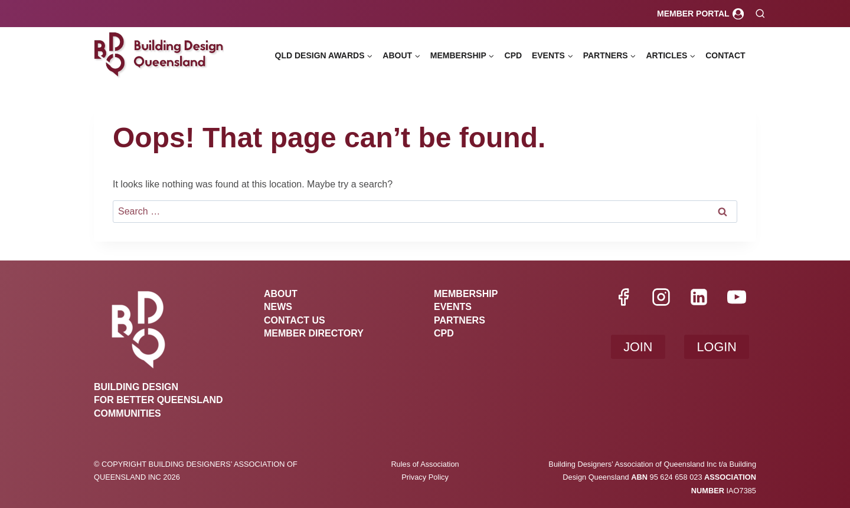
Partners (459, 320)
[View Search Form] (760, 14)
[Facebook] (623, 297)
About (281, 294)
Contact (725, 55)
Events (453, 307)
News (278, 307)
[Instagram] (661, 297)
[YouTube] (737, 297)
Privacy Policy (425, 477)
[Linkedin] (699, 297)
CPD (513, 55)
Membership (466, 294)
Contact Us (294, 320)
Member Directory (314, 333)
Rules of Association (425, 464)
